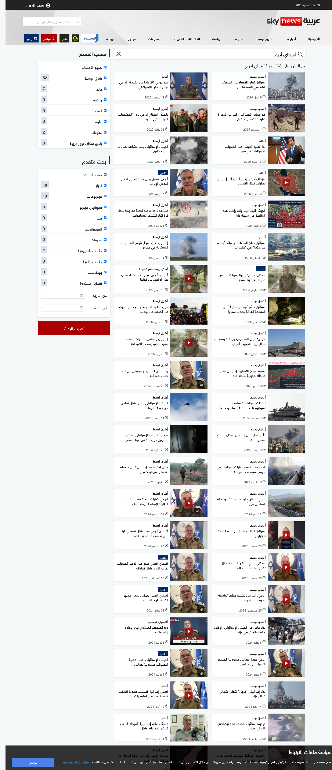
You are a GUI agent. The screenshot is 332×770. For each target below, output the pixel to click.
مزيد (105, 39)
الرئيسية (308, 38)
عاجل (59, 38)
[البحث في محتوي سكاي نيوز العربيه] (47, 21)
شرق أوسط (259, 38)
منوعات (147, 38)
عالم (233, 39)
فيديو (126, 38)
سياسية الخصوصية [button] (70, 761)
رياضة (211, 38)
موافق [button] (27, 762)
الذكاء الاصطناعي (180, 39)
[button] (44, 38)
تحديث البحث (68, 328)
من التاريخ (94, 295)
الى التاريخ (94, 308)
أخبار (285, 39)
